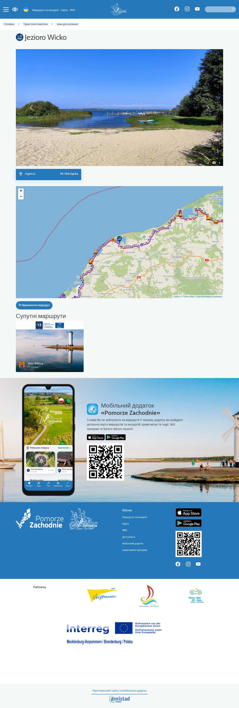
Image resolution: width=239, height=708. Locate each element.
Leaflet (176, 296)
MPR (72, 10)
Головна (9, 24)
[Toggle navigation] (6, 9)
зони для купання (67, 24)
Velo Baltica (35, 363)
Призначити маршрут (34, 305)
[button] (31, 107)
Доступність (129, 537)
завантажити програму (134, 550)
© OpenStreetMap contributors (208, 296)
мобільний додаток (132, 543)
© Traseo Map (187, 296)
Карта (64, 10)
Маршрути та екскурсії (45, 10)
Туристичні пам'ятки (35, 24)
